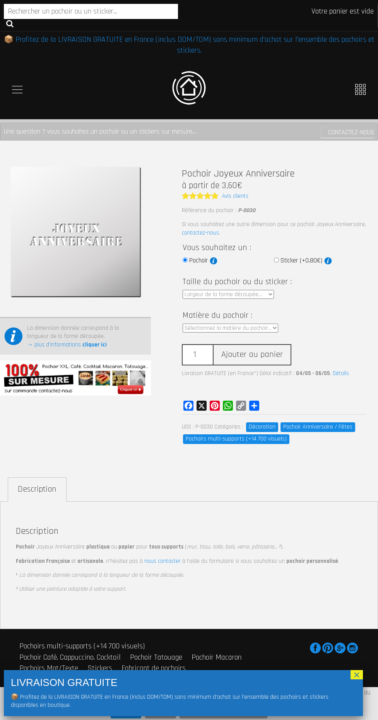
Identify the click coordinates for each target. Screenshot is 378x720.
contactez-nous (200, 233)
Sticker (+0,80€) (306, 260)
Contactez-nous (351, 132)
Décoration (262, 427)
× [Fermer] (356, 674)
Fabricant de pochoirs (153, 668)
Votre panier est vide (342, 11)
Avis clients (235, 196)
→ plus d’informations (67, 344)
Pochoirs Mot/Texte (48, 668)
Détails (341, 373)
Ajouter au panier (252, 354)
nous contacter (162, 561)
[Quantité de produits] (197, 354)
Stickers (99, 668)
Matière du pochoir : (217, 315)
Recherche (10, 23)
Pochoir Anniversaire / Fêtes (317, 427)
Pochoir (203, 260)
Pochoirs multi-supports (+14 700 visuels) (236, 439)
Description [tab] (37, 489)
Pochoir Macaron (216, 657)
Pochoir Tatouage (156, 657)
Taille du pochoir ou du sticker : (237, 282)
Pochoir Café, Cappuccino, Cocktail (70, 657)
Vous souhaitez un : (217, 248)
